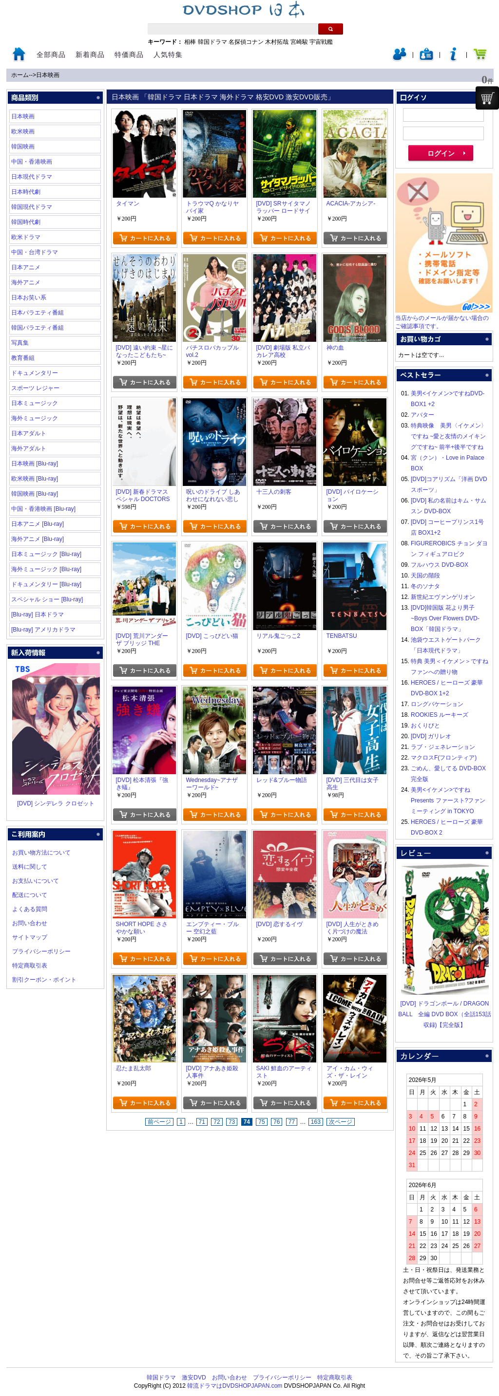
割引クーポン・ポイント (44, 979)
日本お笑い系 (28, 297)
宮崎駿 (299, 41)
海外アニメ (25, 282)
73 (232, 1121)
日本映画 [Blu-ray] (34, 463)
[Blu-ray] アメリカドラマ (43, 629)
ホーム (20, 75)
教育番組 (23, 357)
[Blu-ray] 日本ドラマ (37, 614)
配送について (29, 895)
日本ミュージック (34, 403)
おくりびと (425, 725)
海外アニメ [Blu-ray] (37, 539)
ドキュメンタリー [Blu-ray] (46, 584)
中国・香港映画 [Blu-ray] (43, 508)
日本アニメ (25, 267)
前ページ (159, 1121)
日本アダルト (28, 433)
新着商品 (90, 54)
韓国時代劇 (25, 222)
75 (261, 1121)
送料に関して (29, 866)
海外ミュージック (34, 418)
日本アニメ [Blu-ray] (37, 524)
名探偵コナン (246, 41)
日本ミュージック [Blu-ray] (46, 554)
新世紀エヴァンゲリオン (443, 597)
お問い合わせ (29, 923)
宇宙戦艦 (321, 41)
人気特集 (168, 54)
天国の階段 (425, 575)
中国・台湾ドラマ (34, 252)
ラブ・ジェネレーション (443, 747)
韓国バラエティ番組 (37, 327)
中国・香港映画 (31, 161)
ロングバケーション (437, 704)
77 (291, 1121)
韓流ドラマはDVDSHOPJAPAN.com (234, 1385)
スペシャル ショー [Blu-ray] (47, 599)
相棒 (190, 41)
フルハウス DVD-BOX (439, 564)
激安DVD (194, 1377)
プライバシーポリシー (41, 951)
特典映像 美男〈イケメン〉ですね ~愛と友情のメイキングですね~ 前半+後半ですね (449, 436)
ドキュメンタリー (34, 373)
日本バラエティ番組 (37, 312)
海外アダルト (28, 448)
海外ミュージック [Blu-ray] (46, 569)
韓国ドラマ (212, 41)
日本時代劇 (25, 191)
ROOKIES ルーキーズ (439, 714)
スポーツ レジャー (35, 388)
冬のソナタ (425, 586)
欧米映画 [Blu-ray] (34, 478)
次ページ (340, 1121)
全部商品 (51, 54)
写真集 (20, 342)
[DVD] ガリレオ (431, 736)
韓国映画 (23, 146)
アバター (422, 414)
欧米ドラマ (25, 237)
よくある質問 (29, 909)
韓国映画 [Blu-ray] (34, 493)
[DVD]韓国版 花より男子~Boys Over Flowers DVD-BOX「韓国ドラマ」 (445, 618)
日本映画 (47, 75)
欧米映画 (23, 131)
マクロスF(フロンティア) (444, 757)
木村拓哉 (276, 41)
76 (276, 1121)
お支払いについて (35, 880)
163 (316, 1121)
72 (216, 1121)
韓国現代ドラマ (31, 207)
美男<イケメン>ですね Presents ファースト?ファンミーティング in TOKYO (448, 800)
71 (202, 1121)
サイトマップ (29, 937)
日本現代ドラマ (31, 176)
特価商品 (129, 54)
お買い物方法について (41, 852)
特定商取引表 (29, 965)
